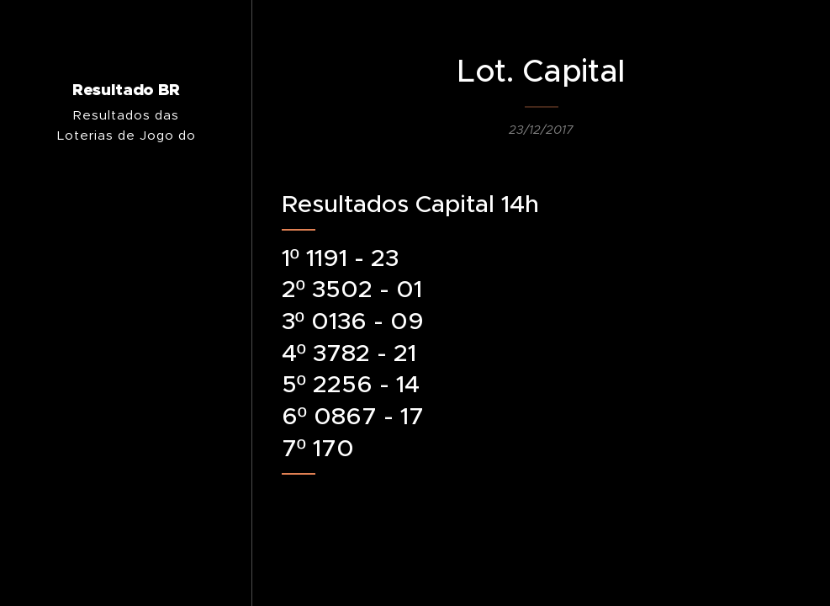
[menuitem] (126, 369)
